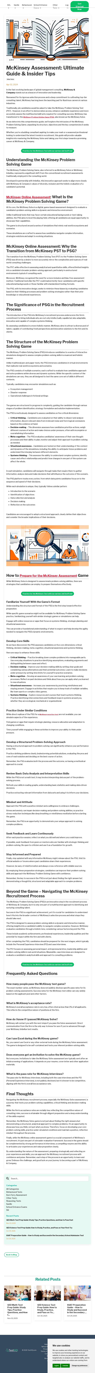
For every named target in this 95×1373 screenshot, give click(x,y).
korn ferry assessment (16, 1202)
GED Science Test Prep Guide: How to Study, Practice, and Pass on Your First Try (39, 1235)
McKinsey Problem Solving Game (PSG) (41, 117)
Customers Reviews (49, 1362)
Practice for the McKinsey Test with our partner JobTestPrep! (47, 154)
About (50, 1347)
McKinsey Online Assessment (33, 200)
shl (7, 1217)
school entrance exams (16, 1214)
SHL (9, 6)
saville (9, 1211)
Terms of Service (47, 1359)
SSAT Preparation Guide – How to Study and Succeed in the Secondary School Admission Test (45, 1243)
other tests (10, 79)
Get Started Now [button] (79, 6)
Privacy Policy (48, 1356)
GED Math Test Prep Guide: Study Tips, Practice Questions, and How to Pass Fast (39, 1228)
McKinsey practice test (50, 722)
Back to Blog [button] (11, 1262)
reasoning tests (13, 1208)
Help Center (48, 1352)
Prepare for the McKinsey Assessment (36, 580)
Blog (51, 1349)
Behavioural (27, 6)
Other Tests (56, 6)
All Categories (12, 1196)
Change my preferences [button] (79, 1365)
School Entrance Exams (40, 6)
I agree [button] (56, 1365)
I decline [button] (65, 1365)
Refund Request (47, 1354)
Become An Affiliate (48, 1367)
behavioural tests (14, 1199)
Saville (16, 6)
